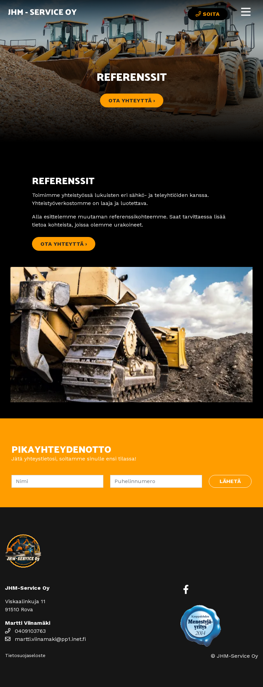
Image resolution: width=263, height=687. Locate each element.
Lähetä (230, 481)
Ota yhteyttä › (131, 100)
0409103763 (25, 631)
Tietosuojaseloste (25, 655)
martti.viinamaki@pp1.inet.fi (45, 639)
